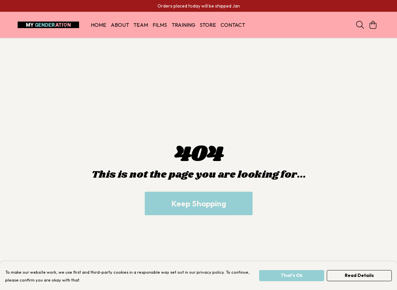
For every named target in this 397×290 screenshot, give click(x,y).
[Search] (360, 24)
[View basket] (373, 24)
